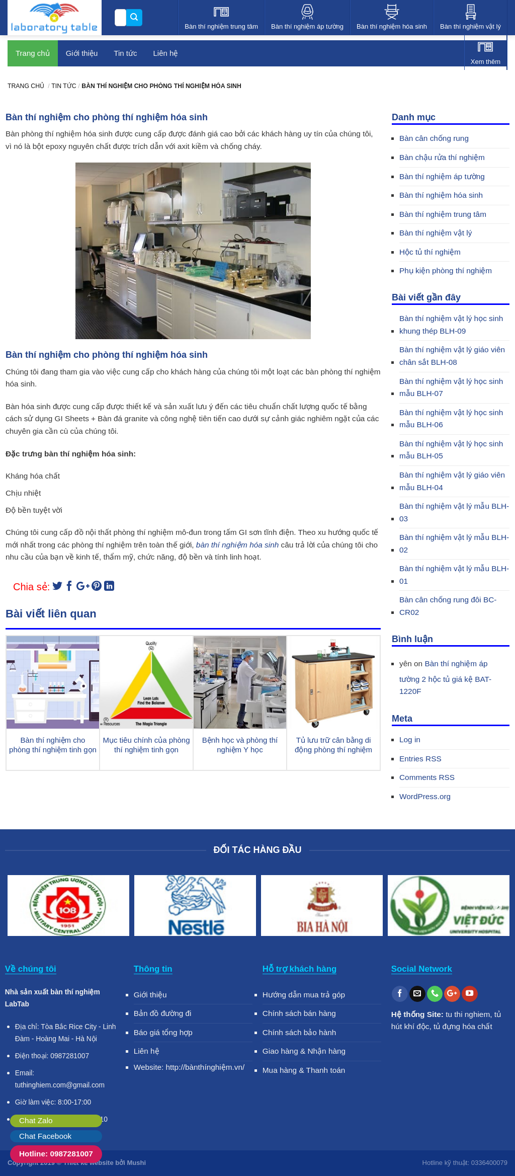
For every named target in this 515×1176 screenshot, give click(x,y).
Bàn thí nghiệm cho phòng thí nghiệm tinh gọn (53, 745)
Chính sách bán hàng (299, 1013)
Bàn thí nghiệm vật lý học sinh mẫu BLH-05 (451, 449)
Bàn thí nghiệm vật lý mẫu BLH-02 (454, 543)
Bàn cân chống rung (434, 138)
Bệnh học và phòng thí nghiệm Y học (240, 745)
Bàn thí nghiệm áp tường (442, 176)
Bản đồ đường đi (163, 1013)
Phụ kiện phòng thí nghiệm (445, 270)
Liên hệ (146, 1051)
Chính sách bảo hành (299, 1032)
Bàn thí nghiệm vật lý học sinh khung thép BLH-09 (451, 324)
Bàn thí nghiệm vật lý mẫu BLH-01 (454, 574)
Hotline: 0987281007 (56, 1153)
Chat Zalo (36, 1120)
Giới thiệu (82, 53)
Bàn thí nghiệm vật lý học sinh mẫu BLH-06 (451, 418)
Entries (420, 758)
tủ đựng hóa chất (463, 1026)
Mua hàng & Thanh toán (304, 1070)
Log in (409, 739)
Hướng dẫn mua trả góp (304, 994)
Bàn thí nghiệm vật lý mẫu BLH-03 (454, 512)
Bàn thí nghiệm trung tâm (442, 214)
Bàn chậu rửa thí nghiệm (442, 157)
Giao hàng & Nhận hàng (304, 1051)
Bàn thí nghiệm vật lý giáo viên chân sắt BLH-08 (452, 355)
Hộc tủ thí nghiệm (430, 252)
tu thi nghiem (468, 1014)
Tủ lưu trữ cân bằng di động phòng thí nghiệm (333, 745)
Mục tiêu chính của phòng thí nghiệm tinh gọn (146, 745)
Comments (427, 777)
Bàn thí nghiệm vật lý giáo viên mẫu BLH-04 (452, 481)
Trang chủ (33, 53)
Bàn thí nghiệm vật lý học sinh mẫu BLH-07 (451, 387)
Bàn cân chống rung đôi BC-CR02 (447, 605)
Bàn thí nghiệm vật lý (435, 232)
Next (497, 907)
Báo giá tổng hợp (163, 1032)
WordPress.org (425, 796)
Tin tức (125, 53)
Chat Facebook (45, 1136)
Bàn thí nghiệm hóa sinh (441, 195)
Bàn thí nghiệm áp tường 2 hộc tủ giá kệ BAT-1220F (445, 677)
